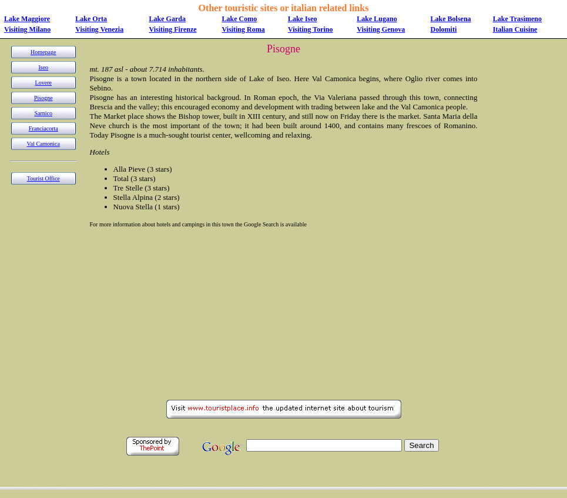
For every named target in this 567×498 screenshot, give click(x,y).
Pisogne (43, 98)
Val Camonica (43, 144)
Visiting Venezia (99, 29)
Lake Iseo (302, 19)
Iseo (43, 67)
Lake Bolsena (451, 19)
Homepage (43, 52)
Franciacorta (43, 128)
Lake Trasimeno (517, 19)
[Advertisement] (519, 219)
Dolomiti (444, 29)
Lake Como (239, 19)
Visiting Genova (381, 29)
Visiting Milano (27, 29)
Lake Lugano (377, 19)
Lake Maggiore (27, 19)
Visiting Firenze (173, 29)
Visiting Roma (243, 29)
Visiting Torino (310, 29)
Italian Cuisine (515, 29)
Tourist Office (43, 178)
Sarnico (44, 113)
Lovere (43, 82)
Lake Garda (167, 19)
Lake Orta (91, 19)
